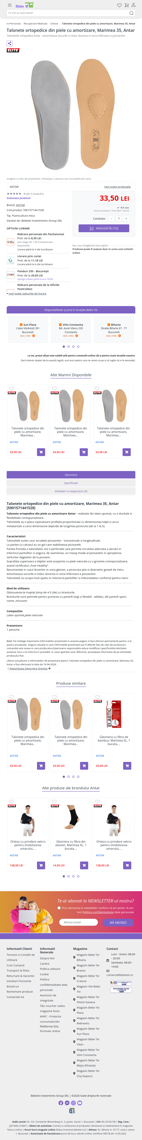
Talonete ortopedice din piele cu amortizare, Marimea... (27, 432)
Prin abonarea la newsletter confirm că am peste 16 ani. (98, 908)
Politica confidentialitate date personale (53, 984)
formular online (50, 1031)
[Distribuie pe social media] (10, 43)
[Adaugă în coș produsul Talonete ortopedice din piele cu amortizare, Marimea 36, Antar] (84, 452)
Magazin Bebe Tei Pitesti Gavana (86, 999)
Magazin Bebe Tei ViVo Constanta (86, 1052)
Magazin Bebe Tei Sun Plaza (86, 1031)
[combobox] (71, 12)
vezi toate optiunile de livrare (26, 293)
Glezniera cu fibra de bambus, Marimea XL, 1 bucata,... (114, 740)
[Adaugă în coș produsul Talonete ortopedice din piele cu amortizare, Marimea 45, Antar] (41, 452)
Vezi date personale (105, 912)
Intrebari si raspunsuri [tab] (71, 491)
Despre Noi (47, 958)
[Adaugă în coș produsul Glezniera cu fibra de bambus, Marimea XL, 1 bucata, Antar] (127, 766)
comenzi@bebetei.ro (119, 975)
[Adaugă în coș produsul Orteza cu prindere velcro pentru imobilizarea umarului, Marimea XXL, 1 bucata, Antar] (41, 865)
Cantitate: (99, 218)
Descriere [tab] (71, 475)
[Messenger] (67, 1103)
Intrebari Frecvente (19, 981)
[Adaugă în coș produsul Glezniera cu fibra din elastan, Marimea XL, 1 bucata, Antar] (84, 865)
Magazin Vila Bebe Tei (86, 989)
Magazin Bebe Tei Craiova (86, 978)
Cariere (44, 963)
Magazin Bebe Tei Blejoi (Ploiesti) (86, 1062)
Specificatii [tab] (71, 483)
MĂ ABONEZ (118, 923)
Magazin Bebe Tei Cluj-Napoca (86, 1073)
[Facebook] (60, 1103)
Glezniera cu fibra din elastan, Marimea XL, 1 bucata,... (71, 845)
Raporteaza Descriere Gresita (30, 668)
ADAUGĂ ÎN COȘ (103, 228)
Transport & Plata (18, 970)
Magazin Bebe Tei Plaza (86, 1010)
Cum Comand (15, 965)
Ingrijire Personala (10, 23)
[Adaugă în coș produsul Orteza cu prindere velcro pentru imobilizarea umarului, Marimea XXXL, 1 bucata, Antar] (127, 865)
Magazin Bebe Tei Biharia (86, 957)
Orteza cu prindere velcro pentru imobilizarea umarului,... (27, 845)
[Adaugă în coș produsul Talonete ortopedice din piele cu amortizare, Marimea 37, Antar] (127, 452)
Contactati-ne (15, 997)
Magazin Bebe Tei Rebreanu (86, 1020)
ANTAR (20, 205)
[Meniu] (10, 5)
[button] (63, 347)
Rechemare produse (20, 991)
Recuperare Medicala (36, 23)
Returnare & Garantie (20, 976)
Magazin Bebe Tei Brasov (86, 967)
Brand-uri (13, 986)
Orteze (54, 23)
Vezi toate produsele (117, 186)
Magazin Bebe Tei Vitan (86, 1041)
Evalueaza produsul (19, 198)
